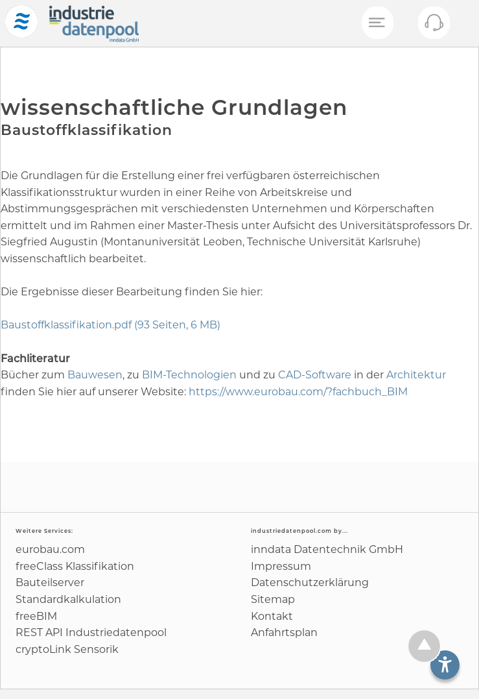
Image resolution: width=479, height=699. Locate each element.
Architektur (416, 375)
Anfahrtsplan (284, 632)
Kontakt (272, 616)
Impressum (281, 566)
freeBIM (36, 616)
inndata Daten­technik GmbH (327, 549)
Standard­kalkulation (68, 599)
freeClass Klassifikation (75, 566)
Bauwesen (95, 375)
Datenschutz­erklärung (310, 582)
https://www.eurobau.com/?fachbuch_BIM (298, 392)
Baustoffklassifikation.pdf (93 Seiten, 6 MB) (110, 325)
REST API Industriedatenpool (91, 632)
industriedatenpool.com (291, 531)
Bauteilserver (50, 582)
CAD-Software (314, 375)
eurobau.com (50, 549)
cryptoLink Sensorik (67, 649)
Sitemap (273, 599)
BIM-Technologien (189, 375)
